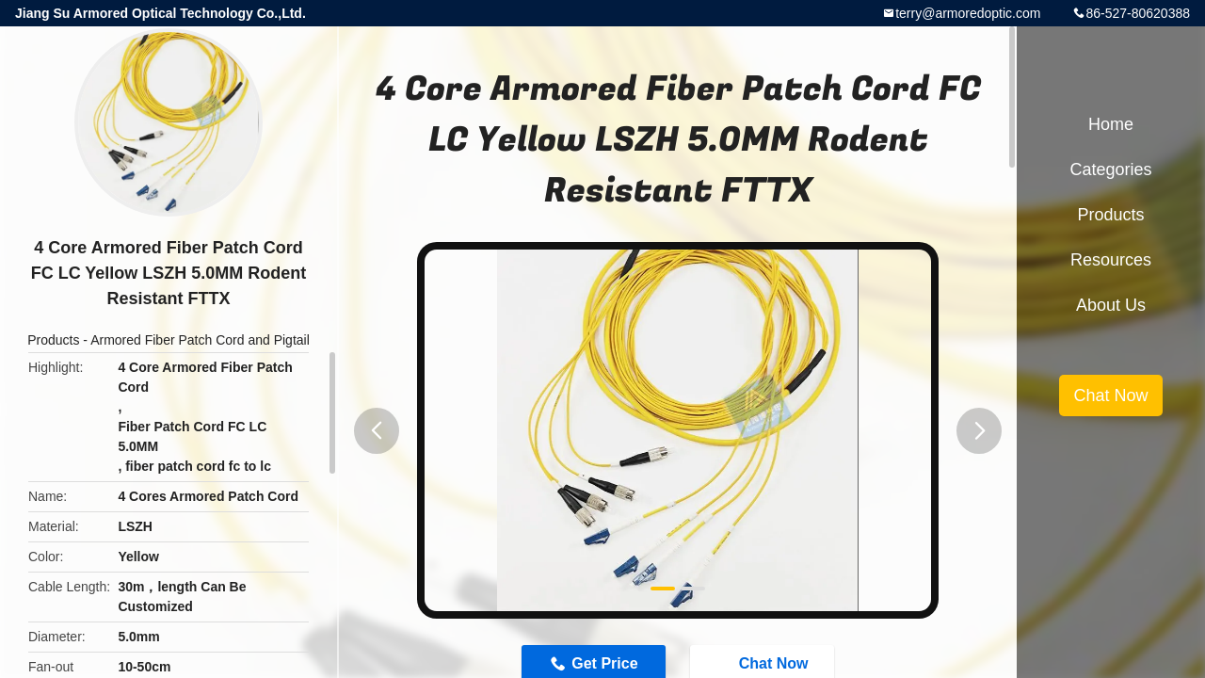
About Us (1111, 305)
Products (53, 339)
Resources (1110, 259)
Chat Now (1110, 395)
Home (1110, 124)
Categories (1110, 169)
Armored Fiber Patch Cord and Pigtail (200, 339)
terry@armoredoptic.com (967, 13)
